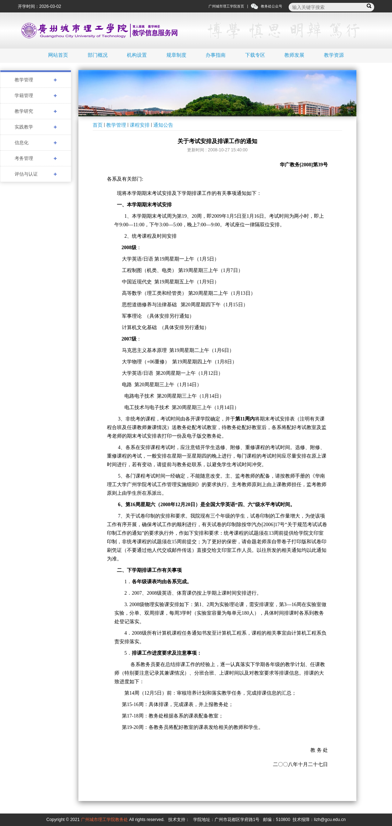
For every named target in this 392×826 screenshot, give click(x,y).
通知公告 (163, 125)
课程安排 (140, 125)
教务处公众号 (271, 6)
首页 (98, 125)
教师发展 (294, 55)
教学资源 (334, 55)
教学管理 (116, 125)
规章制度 (176, 55)
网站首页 (58, 55)
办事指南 (216, 55)
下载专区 (255, 55)
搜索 (370, 6)
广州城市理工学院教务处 (104, 819)
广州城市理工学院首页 (226, 6)
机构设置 (137, 55)
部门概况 (98, 55)
